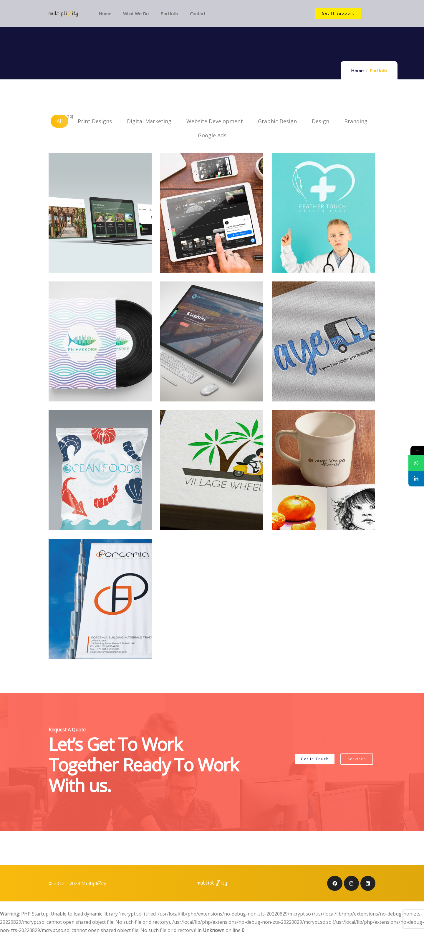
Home (357, 71)
